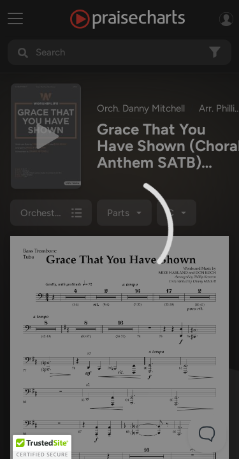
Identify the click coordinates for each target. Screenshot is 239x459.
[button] (42, 447)
